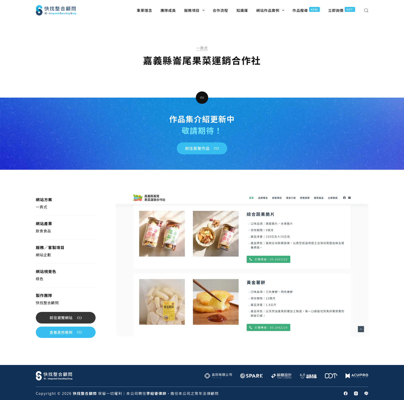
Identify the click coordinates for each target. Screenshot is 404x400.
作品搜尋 (306, 10)
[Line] (366, 393)
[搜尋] (366, 10)
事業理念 (144, 10)
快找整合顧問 (47, 302)
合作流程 (220, 10)
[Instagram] (356, 393)
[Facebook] (346, 393)
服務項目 (195, 10)
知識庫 (242, 10)
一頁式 (202, 48)
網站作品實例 (271, 10)
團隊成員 (168, 10)
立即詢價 (341, 10)
